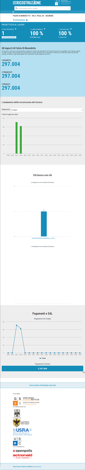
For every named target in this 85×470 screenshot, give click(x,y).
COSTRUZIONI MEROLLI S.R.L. (44, 238)
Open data (52, 385)
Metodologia (44, 385)
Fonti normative (34, 385)
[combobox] (40, 8)
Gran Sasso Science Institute (22, 466)
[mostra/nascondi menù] (13, 11)
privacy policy (37, 466)
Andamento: (6, 109)
